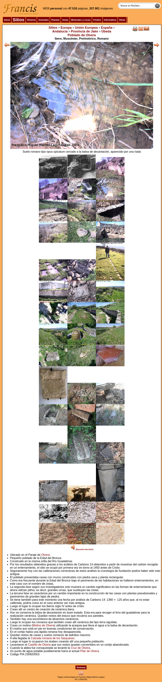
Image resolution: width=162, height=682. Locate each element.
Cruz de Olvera (80, 647)
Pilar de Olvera (89, 651)
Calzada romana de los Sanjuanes (53, 638)
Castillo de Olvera (39, 644)
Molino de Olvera (43, 625)
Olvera (45, 554)
